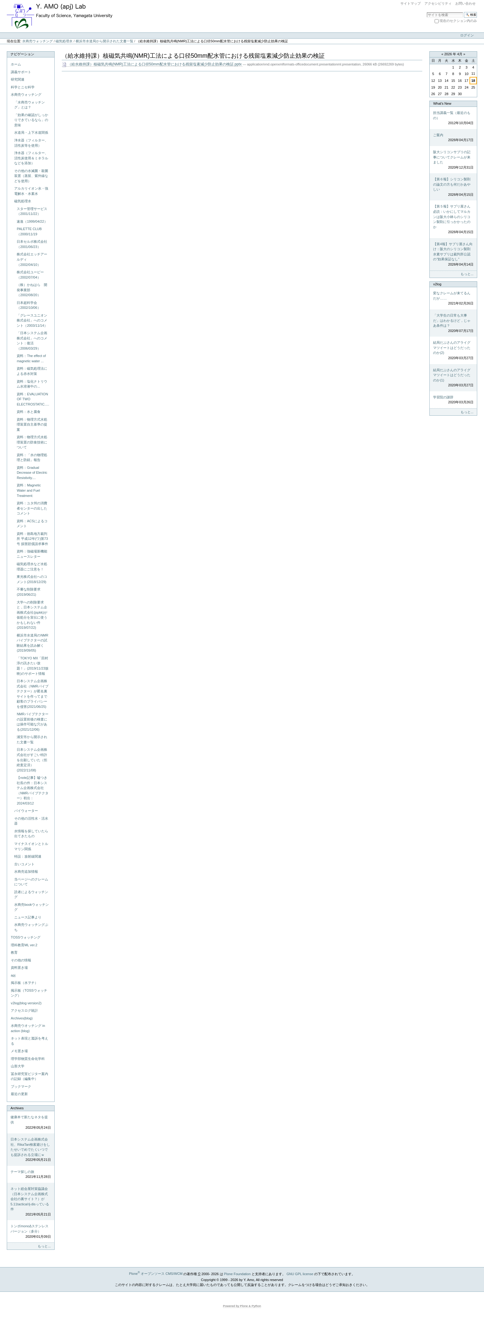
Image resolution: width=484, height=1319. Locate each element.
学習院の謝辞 (453, 400)
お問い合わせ (465, 3)
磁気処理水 (64, 41)
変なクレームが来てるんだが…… (453, 298)
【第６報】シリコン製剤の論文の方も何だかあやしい (453, 187)
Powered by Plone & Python (242, 1306)
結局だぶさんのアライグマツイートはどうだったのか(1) (453, 378)
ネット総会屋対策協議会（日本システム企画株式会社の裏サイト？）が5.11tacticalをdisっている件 (30, 1202)
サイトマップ (410, 3)
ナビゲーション (22, 54)
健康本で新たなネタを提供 (30, 1122)
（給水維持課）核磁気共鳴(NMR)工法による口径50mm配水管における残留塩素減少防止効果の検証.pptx (152, 64)
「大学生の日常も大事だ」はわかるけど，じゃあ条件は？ (453, 323)
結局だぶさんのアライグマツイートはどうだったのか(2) (453, 350)
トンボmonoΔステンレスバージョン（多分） (30, 1231)
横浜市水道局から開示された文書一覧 (104, 41)
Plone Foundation (237, 1273)
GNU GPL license (299, 1273)
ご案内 (453, 138)
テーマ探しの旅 (30, 1174)
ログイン (467, 35)
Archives (16, 1108)
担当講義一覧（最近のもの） (453, 118)
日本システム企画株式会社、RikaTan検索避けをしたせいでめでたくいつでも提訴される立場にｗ (30, 1149)
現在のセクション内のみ (458, 21)
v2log (437, 284)
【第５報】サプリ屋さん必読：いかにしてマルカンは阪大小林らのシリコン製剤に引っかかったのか (453, 219)
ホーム (16, 64)
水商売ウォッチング (37, 41)
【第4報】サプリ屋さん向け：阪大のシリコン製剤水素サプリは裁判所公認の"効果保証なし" (453, 254)
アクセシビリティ (438, 3)
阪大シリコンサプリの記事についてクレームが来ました (453, 160)
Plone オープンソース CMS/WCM (155, 1273)
